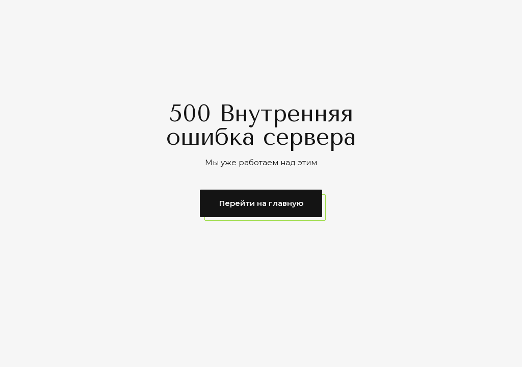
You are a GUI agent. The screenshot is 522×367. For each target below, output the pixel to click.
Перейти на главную (261, 203)
